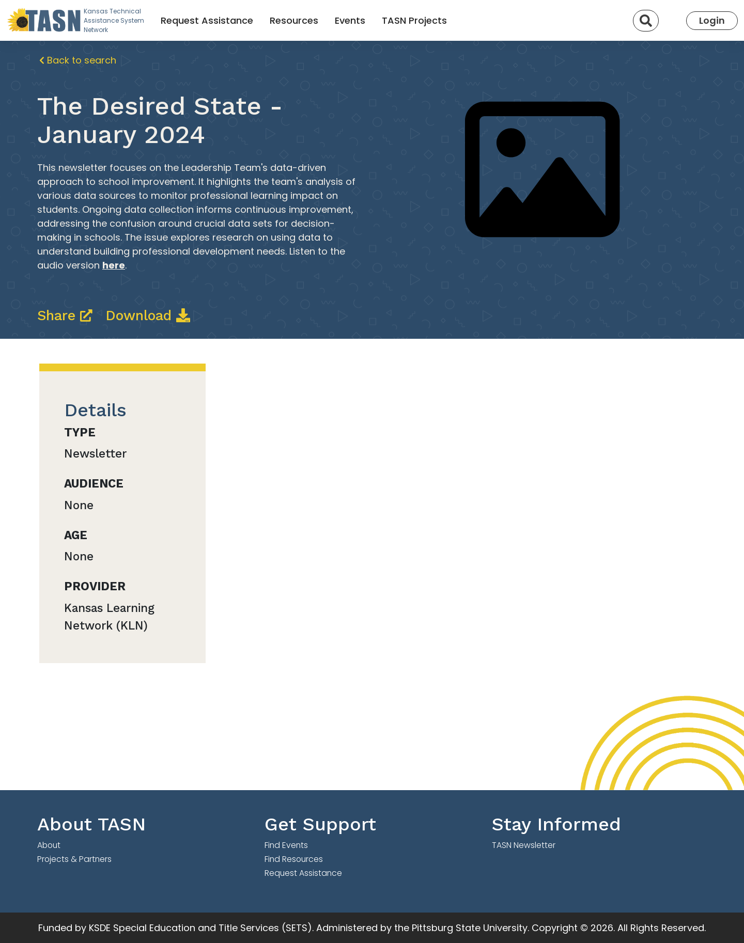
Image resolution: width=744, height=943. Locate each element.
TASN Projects (414, 20)
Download (147, 315)
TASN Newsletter (523, 845)
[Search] (646, 21)
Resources (294, 20)
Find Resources (294, 859)
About (48, 845)
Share (67, 315)
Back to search (77, 60)
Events (350, 20)
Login (712, 20)
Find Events (286, 845)
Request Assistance (207, 20)
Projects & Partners (74, 859)
